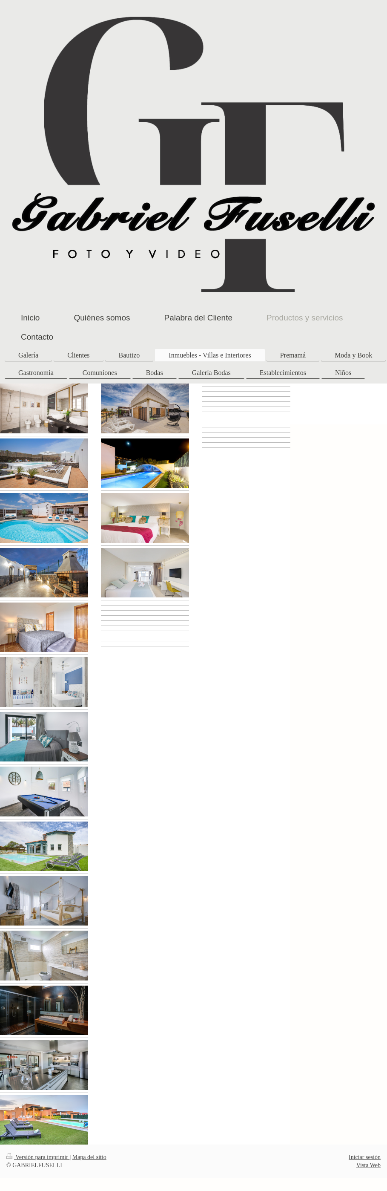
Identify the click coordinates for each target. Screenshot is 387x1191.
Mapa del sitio (89, 1157)
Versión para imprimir (37, 1157)
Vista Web (368, 1165)
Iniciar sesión (365, 1157)
